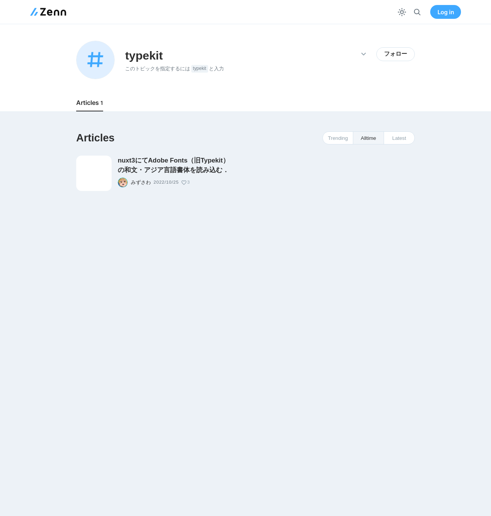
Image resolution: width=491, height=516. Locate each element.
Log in (446, 12)
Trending (338, 138)
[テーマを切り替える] (402, 12)
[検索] (417, 12)
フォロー (395, 54)
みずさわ (141, 182)
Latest (399, 138)
